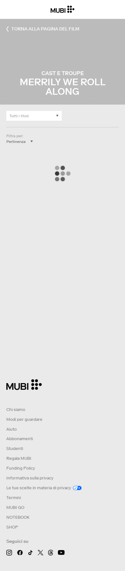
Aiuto (11, 429)
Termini (13, 497)
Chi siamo (15, 409)
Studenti (14, 448)
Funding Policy (20, 468)
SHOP (12, 527)
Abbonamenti (19, 438)
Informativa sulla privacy (29, 478)
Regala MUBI (18, 458)
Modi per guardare (24, 419)
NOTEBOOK (17, 517)
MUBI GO (15, 507)
